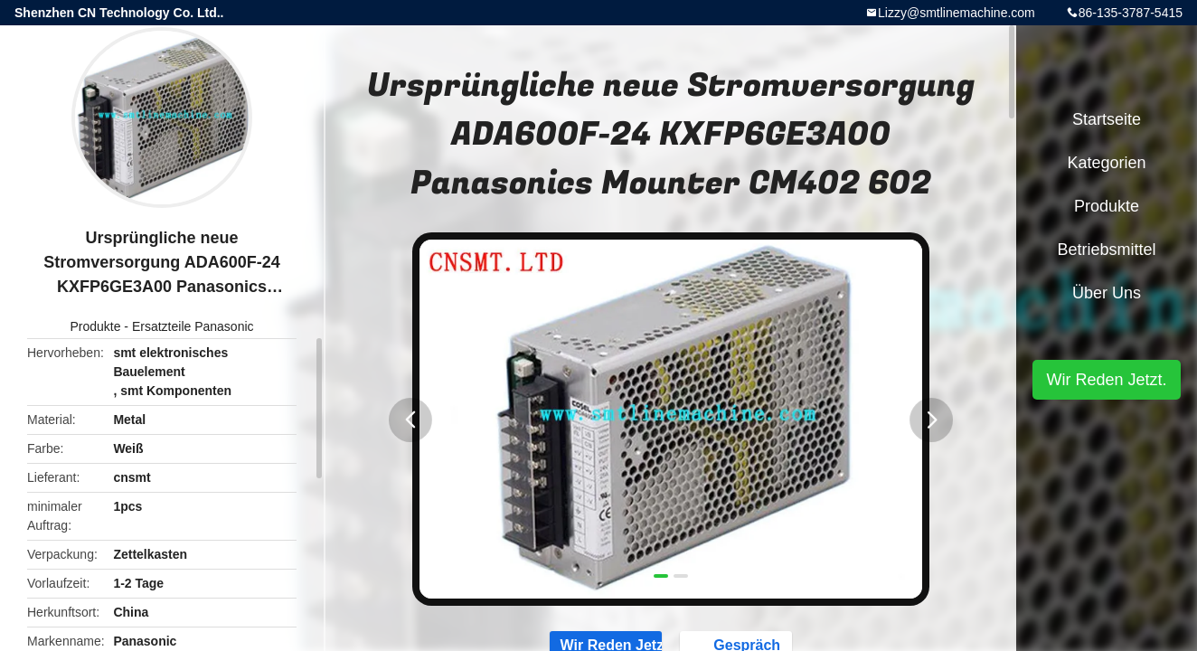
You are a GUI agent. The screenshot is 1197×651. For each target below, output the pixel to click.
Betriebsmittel (1106, 250)
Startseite (1106, 119)
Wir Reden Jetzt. (1106, 380)
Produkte (95, 326)
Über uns (1106, 293)
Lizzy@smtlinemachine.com (956, 12)
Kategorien (1106, 163)
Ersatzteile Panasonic (193, 326)
